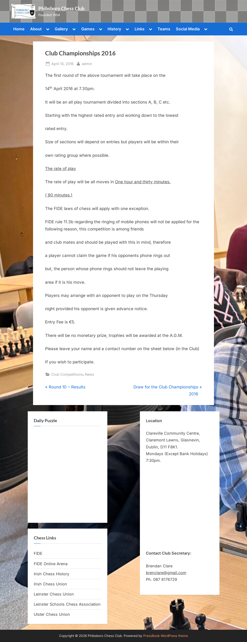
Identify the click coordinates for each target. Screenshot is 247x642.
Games (88, 28)
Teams (164, 28)
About (36, 28)
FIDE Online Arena (51, 563)
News (89, 374)
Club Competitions (67, 374)
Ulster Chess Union (52, 614)
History (114, 28)
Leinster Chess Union (54, 594)
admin (87, 63)
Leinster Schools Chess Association (67, 604)
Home (19, 28)
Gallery (61, 28)
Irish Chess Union (50, 584)
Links (139, 28)
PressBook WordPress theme (165, 636)
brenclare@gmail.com (166, 572)
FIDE (38, 553)
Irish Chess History (51, 573)
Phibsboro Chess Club (61, 8)
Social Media (188, 28)
